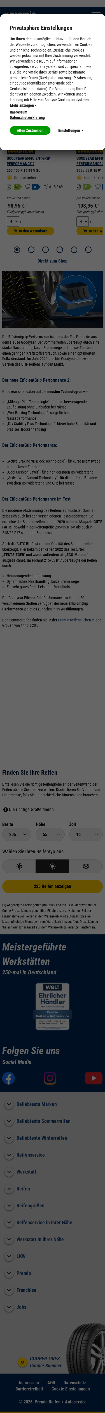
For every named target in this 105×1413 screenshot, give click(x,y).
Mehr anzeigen (23, 105)
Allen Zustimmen (30, 130)
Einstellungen (70, 130)
